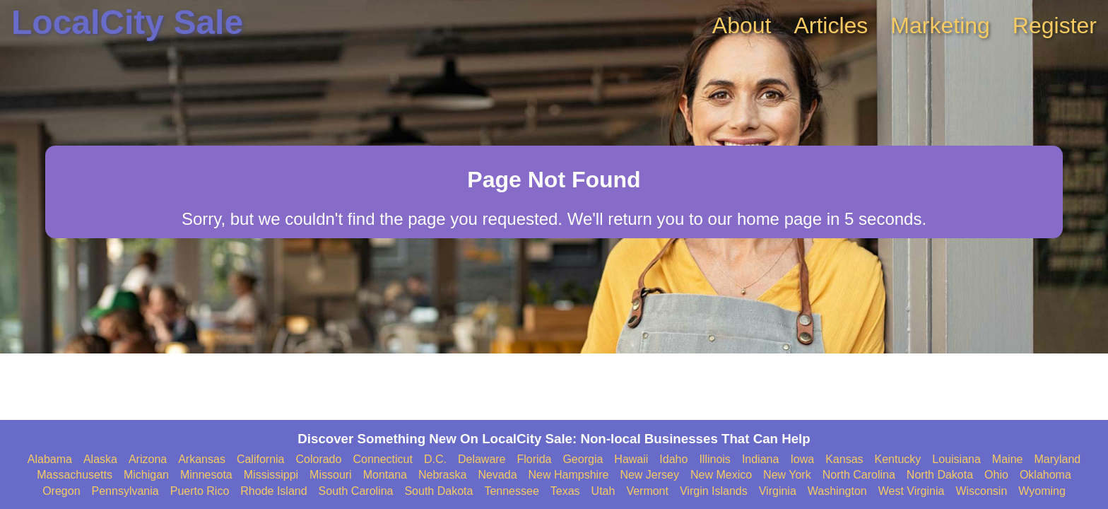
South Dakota (438, 491)
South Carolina (356, 491)
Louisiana (956, 459)
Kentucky (898, 459)
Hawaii (631, 459)
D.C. (435, 459)
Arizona (148, 459)
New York (787, 475)
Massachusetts (74, 475)
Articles (831, 25)
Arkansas (201, 459)
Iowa (802, 459)
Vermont (647, 491)
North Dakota (940, 475)
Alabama (50, 459)
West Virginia (911, 491)
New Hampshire (569, 475)
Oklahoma (1045, 475)
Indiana (760, 459)
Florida (534, 459)
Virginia (777, 491)
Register (1055, 25)
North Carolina (859, 475)
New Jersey (649, 475)
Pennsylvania (125, 491)
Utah (603, 491)
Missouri (331, 475)
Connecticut (383, 459)
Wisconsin (981, 491)
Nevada (497, 475)
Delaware (482, 459)
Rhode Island (273, 491)
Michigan (146, 475)
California (261, 459)
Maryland (1057, 459)
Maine (1007, 459)
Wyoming (1042, 491)
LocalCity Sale (127, 22)
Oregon (61, 491)
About (742, 25)
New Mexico (721, 475)
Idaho (673, 459)
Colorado (318, 459)
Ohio (996, 475)
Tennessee (511, 491)
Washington (837, 491)
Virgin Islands (714, 491)
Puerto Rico (200, 491)
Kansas (844, 459)
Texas (565, 491)
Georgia (582, 459)
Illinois (714, 459)
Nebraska (442, 475)
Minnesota (206, 475)
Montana (385, 475)
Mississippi (271, 475)
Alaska (100, 459)
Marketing (940, 25)
